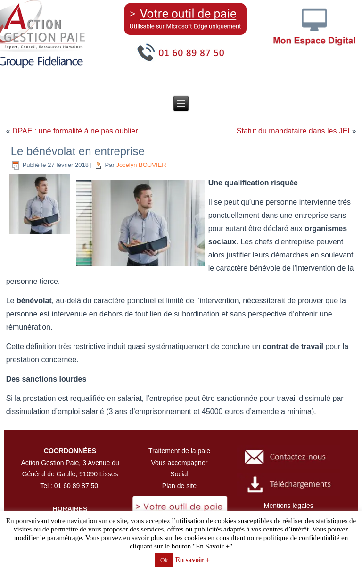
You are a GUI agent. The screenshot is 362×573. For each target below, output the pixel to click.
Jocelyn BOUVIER (141, 164)
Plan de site (179, 486)
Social (179, 474)
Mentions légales (288, 505)
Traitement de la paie (179, 451)
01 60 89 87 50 (76, 486)
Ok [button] (164, 560)
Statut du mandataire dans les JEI (293, 131)
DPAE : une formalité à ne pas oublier (75, 131)
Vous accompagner (179, 462)
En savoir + (192, 560)
